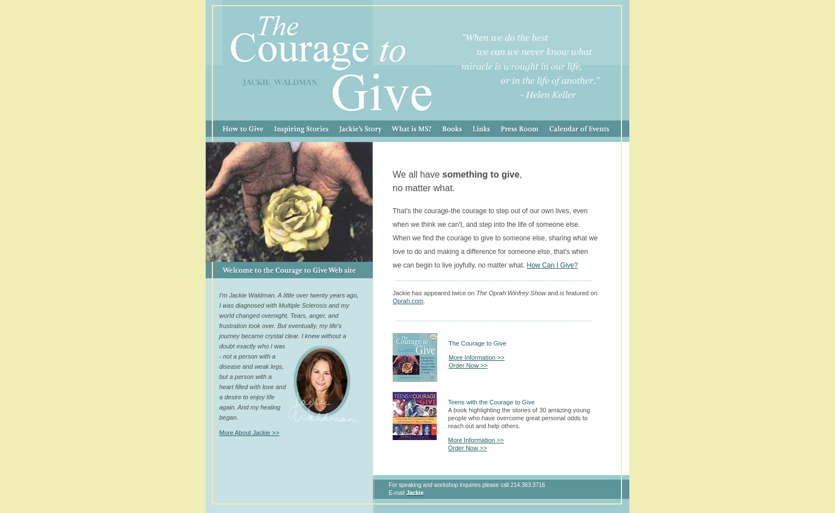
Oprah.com (408, 301)
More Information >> (477, 357)
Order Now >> (468, 365)
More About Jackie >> (249, 432)
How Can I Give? (552, 265)
